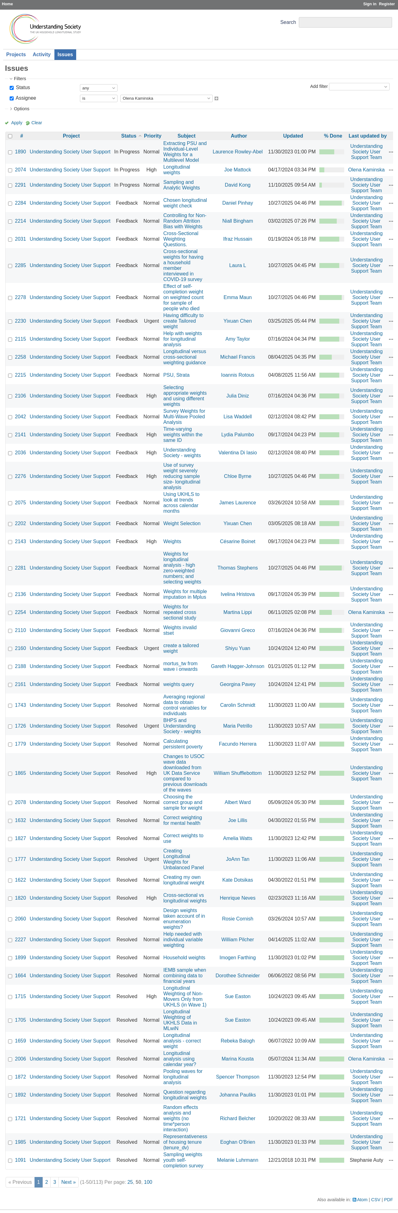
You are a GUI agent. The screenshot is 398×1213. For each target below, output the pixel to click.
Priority (152, 136)
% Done (333, 136)
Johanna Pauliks (238, 1094)
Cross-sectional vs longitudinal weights (185, 898)
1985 (20, 1142)
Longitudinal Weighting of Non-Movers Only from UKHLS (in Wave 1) (184, 996)
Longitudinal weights (176, 169)
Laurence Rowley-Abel (238, 151)
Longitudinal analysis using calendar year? (179, 1059)
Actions (391, 151)
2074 (20, 169)
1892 (20, 1094)
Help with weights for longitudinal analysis (182, 339)
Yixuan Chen (238, 321)
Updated (293, 136)
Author (239, 136)
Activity (42, 54)
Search (288, 22)
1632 (20, 820)
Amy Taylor (237, 339)
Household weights (184, 957)
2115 (20, 339)
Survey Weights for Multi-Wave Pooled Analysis (184, 416)
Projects (16, 54)
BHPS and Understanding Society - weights (182, 726)
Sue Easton (238, 996)
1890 (20, 151)
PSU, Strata (176, 375)
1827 (20, 838)
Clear (36, 122)
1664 (20, 975)
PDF (388, 1199)
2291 (20, 185)
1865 (20, 773)
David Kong (238, 185)
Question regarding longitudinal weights (185, 1094)
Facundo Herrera (238, 744)
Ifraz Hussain (237, 239)
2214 (20, 221)
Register (387, 4)
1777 (20, 859)
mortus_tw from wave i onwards (180, 666)
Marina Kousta (238, 1058)
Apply (16, 122)
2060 (20, 918)
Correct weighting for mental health (182, 820)
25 (130, 1182)
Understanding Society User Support (70, 151)
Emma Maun (238, 297)
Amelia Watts (237, 838)
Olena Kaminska (366, 169)
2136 (20, 594)
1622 (20, 880)
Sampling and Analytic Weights (181, 184)
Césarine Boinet (237, 541)
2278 (20, 297)
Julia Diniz (237, 395)
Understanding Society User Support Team (366, 151)
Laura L (237, 265)
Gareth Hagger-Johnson (238, 666)
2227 (20, 939)
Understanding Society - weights (182, 452)
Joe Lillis (237, 820)
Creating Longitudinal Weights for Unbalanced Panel (183, 859)
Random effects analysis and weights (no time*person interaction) (180, 1118)
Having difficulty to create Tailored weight (183, 321)
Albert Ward (237, 802)
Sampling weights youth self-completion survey (183, 1160)
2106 (20, 395)
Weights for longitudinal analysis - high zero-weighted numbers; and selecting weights (182, 567)
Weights (172, 541)
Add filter (319, 86)
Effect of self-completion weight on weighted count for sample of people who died (183, 297)
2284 (20, 203)
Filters (20, 78)
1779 (20, 744)
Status (22, 87)
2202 (20, 523)
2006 (20, 1058)
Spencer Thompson (237, 1076)
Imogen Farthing (238, 957)
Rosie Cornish (237, 918)
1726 (20, 726)
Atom (362, 1199)
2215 (20, 375)
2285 (20, 265)
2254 (20, 612)
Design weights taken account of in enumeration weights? (184, 919)
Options (22, 108)
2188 (20, 666)
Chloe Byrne (237, 476)
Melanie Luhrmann (237, 1160)
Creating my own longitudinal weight (183, 880)
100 (148, 1182)
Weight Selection (182, 523)
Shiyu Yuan (237, 648)
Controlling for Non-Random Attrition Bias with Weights (184, 221)
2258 (20, 357)
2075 (20, 502)
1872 (20, 1076)
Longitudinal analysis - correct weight (182, 1041)
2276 (20, 476)
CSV (376, 1199)
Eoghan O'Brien (237, 1142)
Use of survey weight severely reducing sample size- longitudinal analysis (181, 476)
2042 (20, 416)
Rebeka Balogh (238, 1040)
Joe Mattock (237, 169)
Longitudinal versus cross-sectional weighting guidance (184, 357)
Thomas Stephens (237, 567)
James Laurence (237, 502)
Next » (68, 1182)
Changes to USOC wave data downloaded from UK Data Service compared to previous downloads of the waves (185, 773)
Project (71, 136)
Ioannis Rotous (237, 375)
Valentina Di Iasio (238, 452)
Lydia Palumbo (237, 434)
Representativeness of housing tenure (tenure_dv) (185, 1142)
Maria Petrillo (237, 726)
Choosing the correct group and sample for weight (182, 802)
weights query (178, 684)
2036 (20, 452)
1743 (20, 705)
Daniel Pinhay (237, 203)
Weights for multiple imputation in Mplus (185, 594)
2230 (20, 321)
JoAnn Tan (237, 859)
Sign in (370, 4)
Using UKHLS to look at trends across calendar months (181, 503)
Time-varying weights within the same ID (182, 434)
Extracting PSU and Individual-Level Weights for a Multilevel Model (185, 152)
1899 (20, 957)
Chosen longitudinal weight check (185, 203)
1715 (20, 996)
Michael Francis (237, 357)
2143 (20, 541)
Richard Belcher (237, 1118)
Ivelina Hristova (238, 594)
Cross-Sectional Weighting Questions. (180, 239)
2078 (20, 802)
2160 (20, 648)
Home (7, 4)
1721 (20, 1118)
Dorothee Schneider (237, 975)
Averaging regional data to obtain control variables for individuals (185, 705)
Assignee (25, 98)
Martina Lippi (238, 612)
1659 (20, 1040)
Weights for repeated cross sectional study (179, 612)
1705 (20, 1020)
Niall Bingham (237, 221)
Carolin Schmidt (237, 705)
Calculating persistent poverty (182, 743)
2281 (20, 567)
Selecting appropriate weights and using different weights (185, 396)
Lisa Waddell (238, 416)
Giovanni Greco (237, 630)
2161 (20, 684)
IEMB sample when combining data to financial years (184, 975)
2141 (20, 434)
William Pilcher (237, 939)
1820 (20, 898)
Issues (65, 54)
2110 (20, 630)
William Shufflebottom (237, 773)
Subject (187, 136)
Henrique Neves (238, 898)
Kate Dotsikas (237, 880)
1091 (20, 1160)
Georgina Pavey (238, 684)
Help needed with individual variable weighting (183, 939)
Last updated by (368, 136)
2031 (20, 239)
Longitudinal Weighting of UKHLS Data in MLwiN (180, 1020)
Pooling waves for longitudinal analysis (182, 1077)
